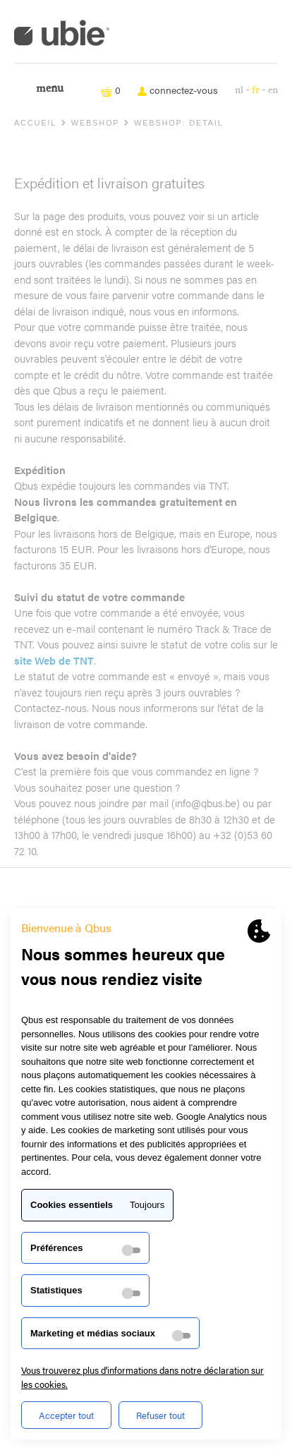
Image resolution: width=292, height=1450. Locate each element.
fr (256, 90)
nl (239, 90)
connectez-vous (178, 90)
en (273, 90)
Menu (49, 88)
